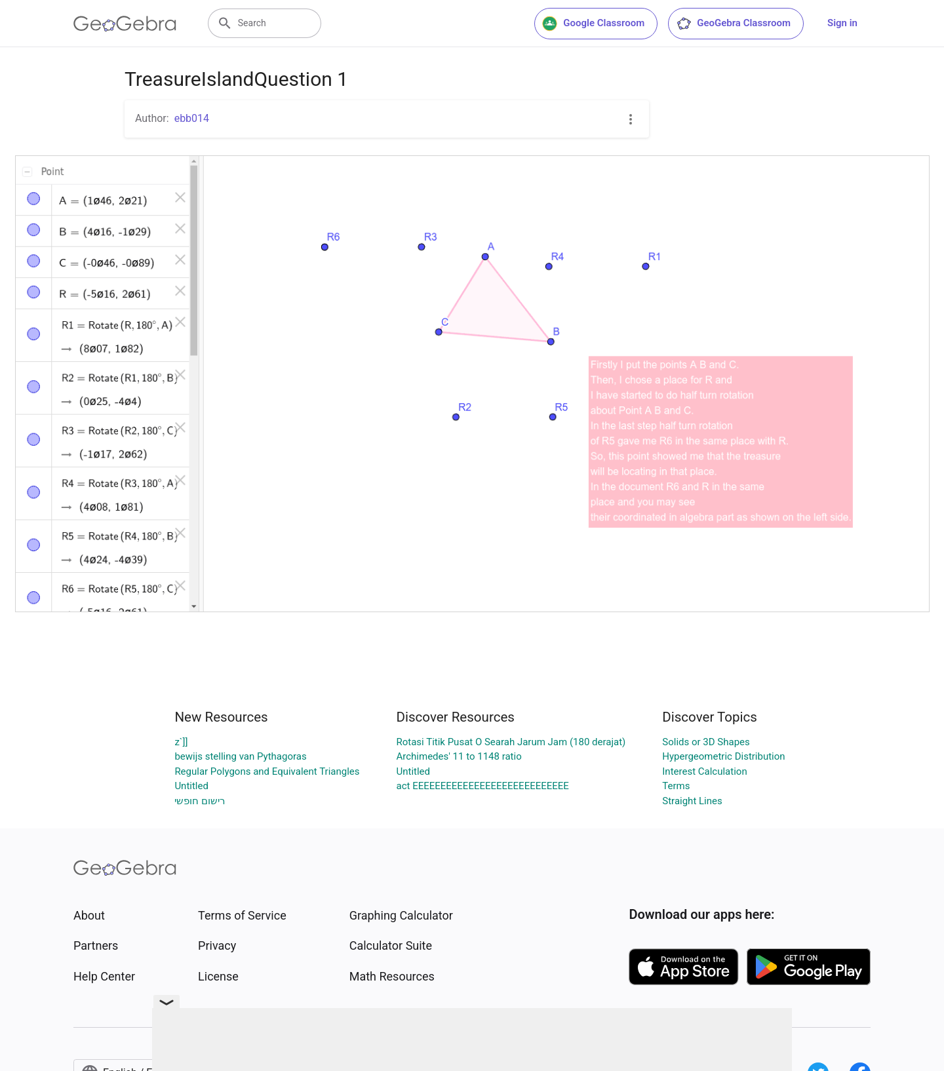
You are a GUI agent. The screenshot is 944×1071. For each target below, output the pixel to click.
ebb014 (191, 118)
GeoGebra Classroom (733, 23)
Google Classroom (593, 23)
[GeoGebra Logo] (124, 23)
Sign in (842, 23)
